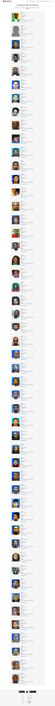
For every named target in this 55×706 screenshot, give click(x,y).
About (23, 695)
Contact (23, 700)
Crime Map (16, 7)
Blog (22, 702)
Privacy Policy (30, 697)
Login (51, 1)
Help (22, 698)
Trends (20, 7)
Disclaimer (29, 700)
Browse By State (32, 1)
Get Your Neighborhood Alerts (43, 1)
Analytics (23, 7)
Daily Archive (38, 7)
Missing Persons (32, 7)
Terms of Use (30, 695)
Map (27, 1)
